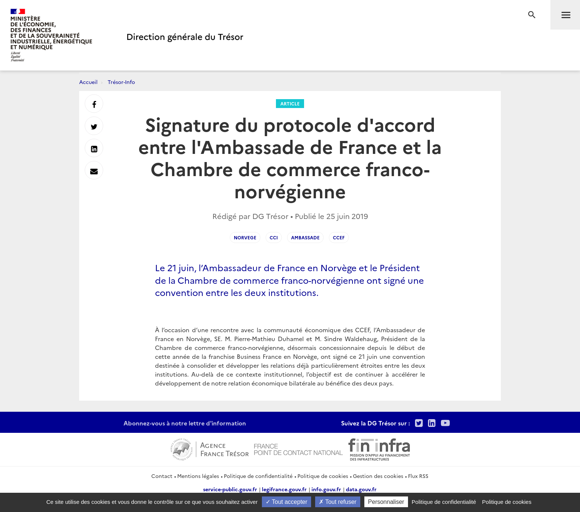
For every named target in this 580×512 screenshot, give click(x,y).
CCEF (339, 237)
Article (290, 103)
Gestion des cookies (378, 475)
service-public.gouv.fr (230, 489)
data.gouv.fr (361, 489)
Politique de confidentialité (258, 475)
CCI (274, 237)
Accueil (88, 81)
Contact (161, 475)
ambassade (305, 237)
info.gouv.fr (326, 489)
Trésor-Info (121, 81)
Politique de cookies (322, 475)
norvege (245, 237)
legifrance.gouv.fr (284, 489)
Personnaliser (386, 502)
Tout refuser (338, 502)
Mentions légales (198, 475)
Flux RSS (418, 475)
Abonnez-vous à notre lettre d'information (185, 423)
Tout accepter (286, 502)
